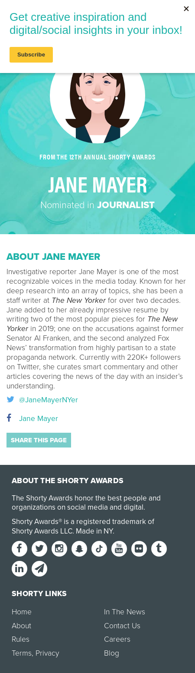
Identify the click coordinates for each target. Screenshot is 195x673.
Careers (117, 639)
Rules (20, 639)
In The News (124, 612)
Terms (22, 653)
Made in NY (94, 531)
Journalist (126, 205)
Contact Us (122, 625)
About (21, 625)
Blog (111, 653)
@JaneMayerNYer (42, 400)
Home (22, 612)
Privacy (47, 653)
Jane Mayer (32, 418)
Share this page (39, 440)
